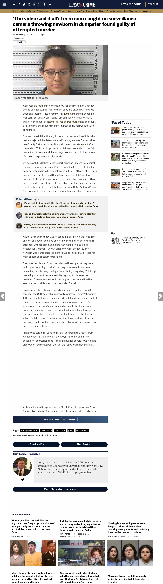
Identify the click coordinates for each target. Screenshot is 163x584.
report (84, 332)
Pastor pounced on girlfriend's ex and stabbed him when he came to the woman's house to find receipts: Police (135, 172)
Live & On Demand (131, 4)
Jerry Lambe (18, 35)
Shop (119, 11)
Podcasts (111, 11)
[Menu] (4, 4)
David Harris (17, 536)
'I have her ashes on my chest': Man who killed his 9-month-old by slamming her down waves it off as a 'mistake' (135, 144)
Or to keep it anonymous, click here (132, 241)
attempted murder (29, 430)
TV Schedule (42, 11)
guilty (70, 430)
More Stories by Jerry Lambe (60, 489)
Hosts (101, 11)
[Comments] (19, 38)
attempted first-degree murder (63, 121)
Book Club (128, 11)
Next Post (160, 296)
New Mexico (82, 430)
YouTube (153, 4)
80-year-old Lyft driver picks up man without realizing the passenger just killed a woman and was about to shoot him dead (135, 186)
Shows (70, 11)
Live (15, 11)
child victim (60, 430)
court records (82, 411)
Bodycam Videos (58, 11)
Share (19, 42)
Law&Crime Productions (86, 11)
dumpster (68, 113)
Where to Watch (28, 11)
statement (82, 144)
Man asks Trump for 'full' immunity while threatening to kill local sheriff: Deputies (128, 579)
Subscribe (146, 11)
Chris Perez (65, 534)
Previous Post (2, 296)
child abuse (46, 430)
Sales (137, 11)
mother (42, 105)
